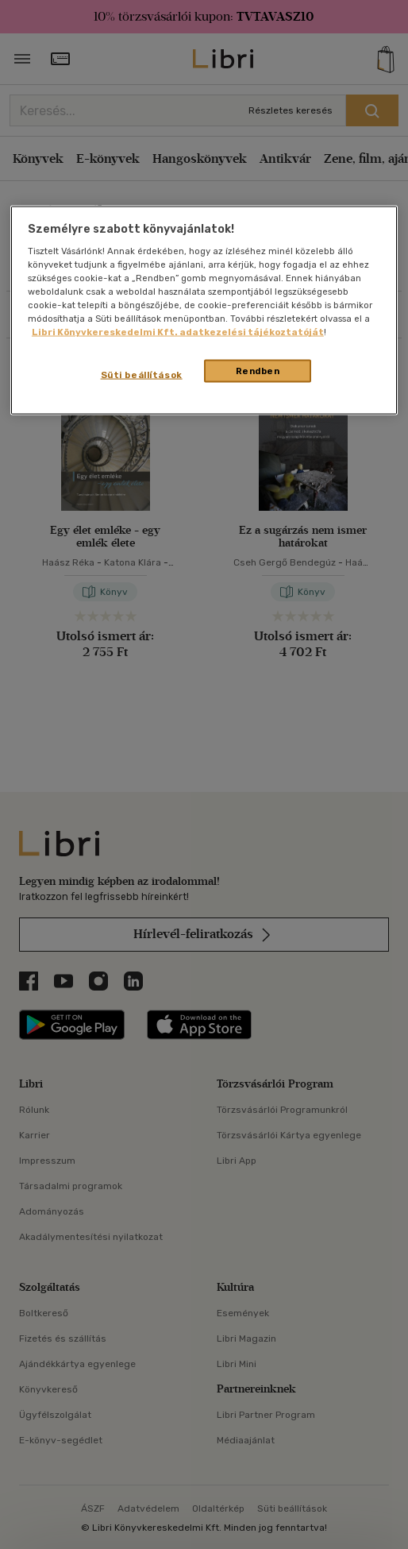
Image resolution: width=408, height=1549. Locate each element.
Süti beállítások (142, 374)
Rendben (258, 370)
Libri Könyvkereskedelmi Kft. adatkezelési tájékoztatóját (178, 332)
